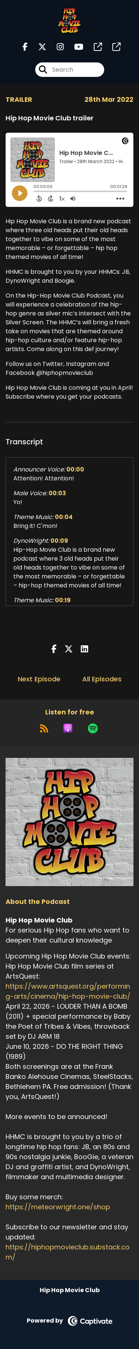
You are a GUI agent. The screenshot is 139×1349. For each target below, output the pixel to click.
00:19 (63, 600)
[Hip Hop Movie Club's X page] (37, 47)
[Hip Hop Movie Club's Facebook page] (25, 47)
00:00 (75, 469)
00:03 (57, 493)
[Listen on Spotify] (93, 728)
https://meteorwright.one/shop (58, 1207)
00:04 (64, 517)
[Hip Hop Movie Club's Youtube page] (74, 47)
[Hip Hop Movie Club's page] (93, 47)
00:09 (59, 540)
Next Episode (39, 679)
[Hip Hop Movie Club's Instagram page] (56, 47)
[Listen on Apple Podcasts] (68, 728)
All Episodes (102, 679)
